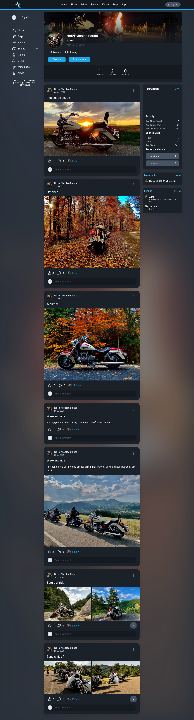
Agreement (25, 82)
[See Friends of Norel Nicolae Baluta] (112, 72)
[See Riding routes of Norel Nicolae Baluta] (125, 72)
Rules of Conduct (28, 83)
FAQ (16, 80)
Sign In (173, 4)
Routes (95, 4)
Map (115, 4)
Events (105, 4)
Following (71, 52)
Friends (148, 191)
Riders (74, 4)
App (123, 4)
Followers (54, 52)
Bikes (84, 4)
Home (64, 4)
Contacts (24, 80)
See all (177, 175)
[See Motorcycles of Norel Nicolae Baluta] (100, 72)
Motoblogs (21, 67)
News (18, 73)
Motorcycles (151, 175)
